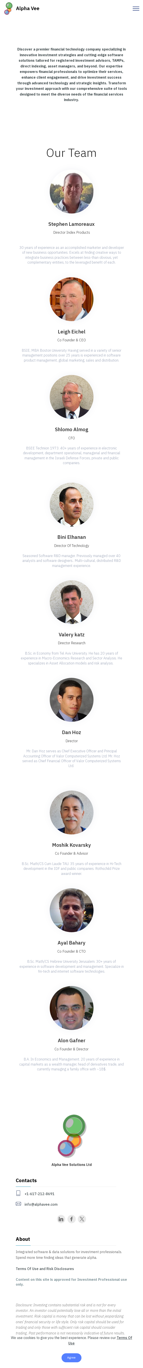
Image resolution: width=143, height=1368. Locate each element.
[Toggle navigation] (136, 8)
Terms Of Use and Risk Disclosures (45, 1269)
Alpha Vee (27, 8)
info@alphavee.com (41, 1204)
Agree (71, 1357)
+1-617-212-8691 (40, 1194)
